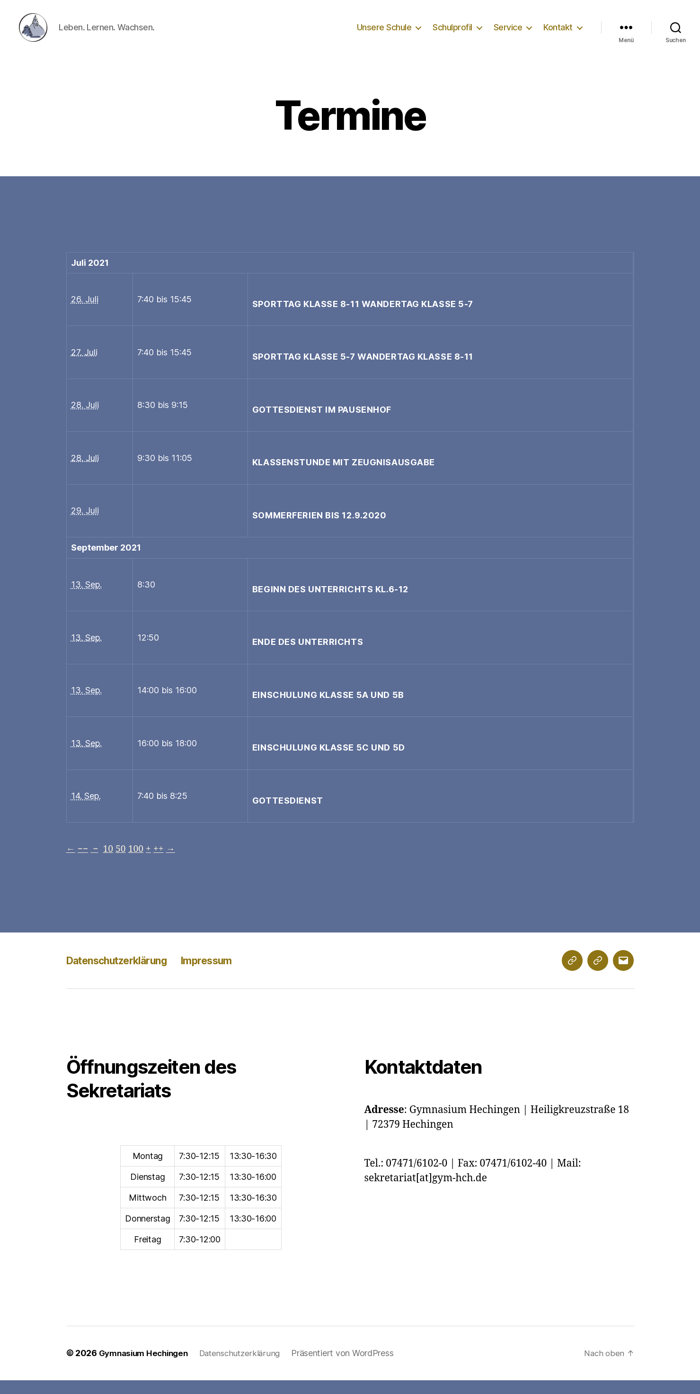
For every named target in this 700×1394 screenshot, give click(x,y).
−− (84, 863)
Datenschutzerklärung (125, 974)
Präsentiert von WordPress (352, 1367)
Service (508, 34)
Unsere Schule (384, 34)
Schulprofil (452, 34)
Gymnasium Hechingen (147, 1367)
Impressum (227, 974)
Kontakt (558, 34)
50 (123, 863)
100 (140, 863)
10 (110, 863)
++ (164, 863)
